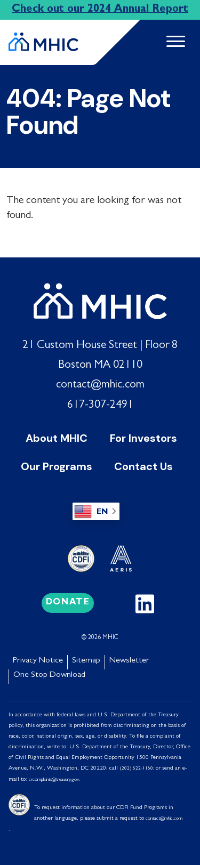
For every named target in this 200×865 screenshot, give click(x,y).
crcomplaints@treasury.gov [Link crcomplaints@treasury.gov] (54, 780)
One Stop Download (49, 675)
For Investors (143, 438)
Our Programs (56, 466)
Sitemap (86, 661)
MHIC (110, 638)
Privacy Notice (38, 661)
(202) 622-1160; (136, 768)
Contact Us (143, 466)
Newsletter (129, 661)
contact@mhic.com (100, 385)
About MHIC (56, 438)
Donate (68, 603)
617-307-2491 (100, 405)
